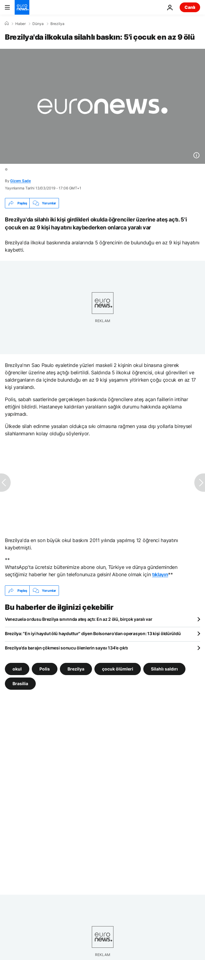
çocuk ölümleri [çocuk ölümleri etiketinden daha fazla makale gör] (117, 668)
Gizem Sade (20, 180)
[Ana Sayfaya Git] (22, 7)
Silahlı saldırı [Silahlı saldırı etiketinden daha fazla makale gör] (164, 668)
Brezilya (57, 24)
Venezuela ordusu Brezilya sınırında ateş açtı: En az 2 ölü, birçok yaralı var (78, 619)
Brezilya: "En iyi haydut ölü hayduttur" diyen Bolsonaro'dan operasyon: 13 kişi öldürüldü (93, 633)
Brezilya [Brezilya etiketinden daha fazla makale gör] (76, 668)
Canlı (190, 7)
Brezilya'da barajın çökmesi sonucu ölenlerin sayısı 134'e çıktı (66, 647)
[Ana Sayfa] (7, 23)
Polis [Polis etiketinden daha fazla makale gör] (44, 668)
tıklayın (160, 574)
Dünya (38, 24)
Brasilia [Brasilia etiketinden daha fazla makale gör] (20, 683)
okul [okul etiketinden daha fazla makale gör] (17, 668)
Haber (20, 24)
